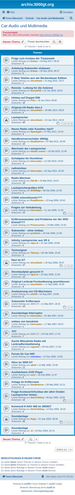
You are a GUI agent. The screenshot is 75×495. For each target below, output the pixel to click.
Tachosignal (19, 250)
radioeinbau (18, 168)
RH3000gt (35, 190)
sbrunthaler (36, 81)
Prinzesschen (37, 225)
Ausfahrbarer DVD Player (27, 372)
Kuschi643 (35, 90)
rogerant (34, 347)
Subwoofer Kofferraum (25, 301)
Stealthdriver (37, 141)
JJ (31, 430)
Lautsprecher (19, 117)
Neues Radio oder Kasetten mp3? (32, 128)
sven (32, 375)
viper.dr (34, 243)
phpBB (27, 484)
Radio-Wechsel (20, 177)
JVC (14, 331)
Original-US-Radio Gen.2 (26, 107)
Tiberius (34, 253)
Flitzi (32, 100)
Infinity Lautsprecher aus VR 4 (30, 240)
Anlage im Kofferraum (25, 381)
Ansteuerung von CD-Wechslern (31, 291)
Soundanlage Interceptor (26, 313)
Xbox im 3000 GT (22, 362)
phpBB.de (50, 487)
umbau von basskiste (24, 321)
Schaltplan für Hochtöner (27, 158)
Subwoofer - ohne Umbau (27, 230)
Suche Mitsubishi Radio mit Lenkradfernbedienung (28, 343)
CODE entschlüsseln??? (26, 197)
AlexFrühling (37, 397)
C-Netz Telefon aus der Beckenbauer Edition (39, 78)
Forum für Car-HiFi (23, 353)
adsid (33, 365)
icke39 (33, 294)
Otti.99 (33, 180)
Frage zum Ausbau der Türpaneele (33, 58)
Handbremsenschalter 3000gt (29, 138)
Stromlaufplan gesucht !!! (27, 271)
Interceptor (36, 161)
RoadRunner (37, 200)
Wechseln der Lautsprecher (28, 148)
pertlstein (35, 233)
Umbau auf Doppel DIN (25, 97)
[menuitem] (11, 12)
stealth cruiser (37, 151)
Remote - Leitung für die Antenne (32, 87)
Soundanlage (19, 416)
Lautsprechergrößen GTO (27, 187)
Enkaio (34, 61)
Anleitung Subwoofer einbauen (30, 68)
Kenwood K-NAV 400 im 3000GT (31, 406)
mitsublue (35, 356)
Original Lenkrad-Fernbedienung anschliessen (40, 281)
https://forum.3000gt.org (51, 35)
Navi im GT (18, 259)
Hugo (33, 419)
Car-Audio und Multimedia (24, 26)
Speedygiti (36, 131)
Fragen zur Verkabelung (26, 207)
